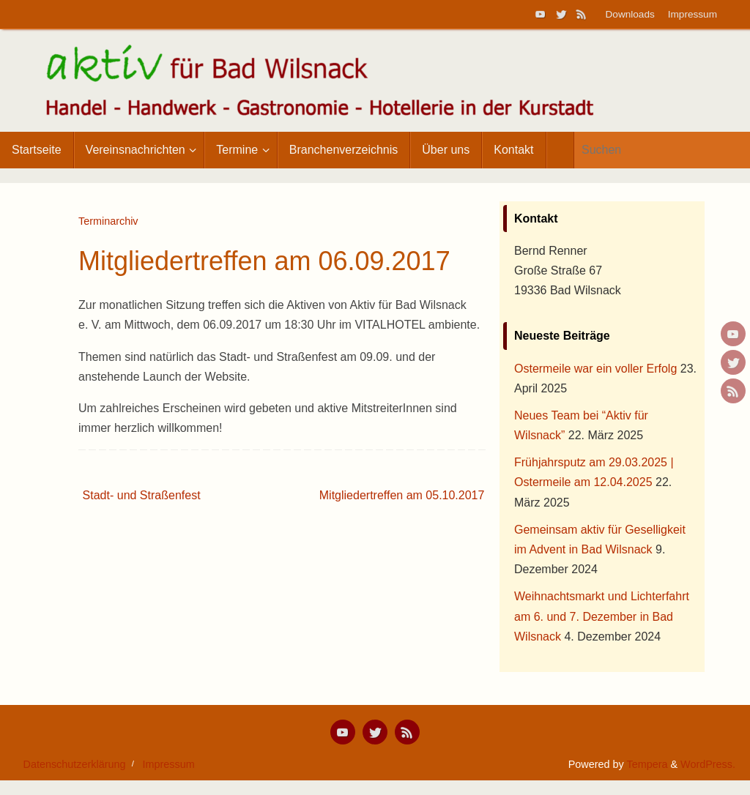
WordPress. (707, 764)
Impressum (692, 14)
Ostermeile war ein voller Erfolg (595, 368)
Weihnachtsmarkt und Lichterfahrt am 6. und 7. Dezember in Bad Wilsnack (601, 616)
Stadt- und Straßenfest (142, 495)
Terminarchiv (108, 221)
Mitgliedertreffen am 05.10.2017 (402, 495)
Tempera (646, 764)
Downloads (630, 14)
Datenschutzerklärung (74, 764)
